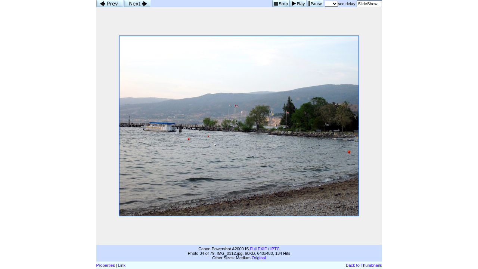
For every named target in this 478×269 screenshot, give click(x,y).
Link (121, 265)
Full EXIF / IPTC (264, 249)
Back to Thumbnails (364, 265)
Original (259, 258)
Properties (105, 265)
